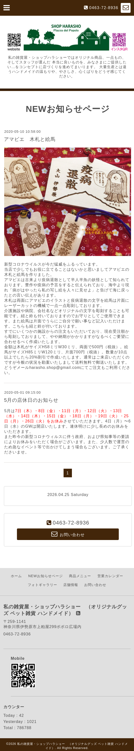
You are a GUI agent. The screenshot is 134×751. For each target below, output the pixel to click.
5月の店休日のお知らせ (31, 400)
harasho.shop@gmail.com (54, 367)
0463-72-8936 (104, 8)
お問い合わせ (95, 585)
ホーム (16, 576)
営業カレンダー (110, 576)
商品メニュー (80, 576)
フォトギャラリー (42, 585)
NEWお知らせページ (45, 576)
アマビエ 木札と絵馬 (29, 139)
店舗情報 (70, 585)
